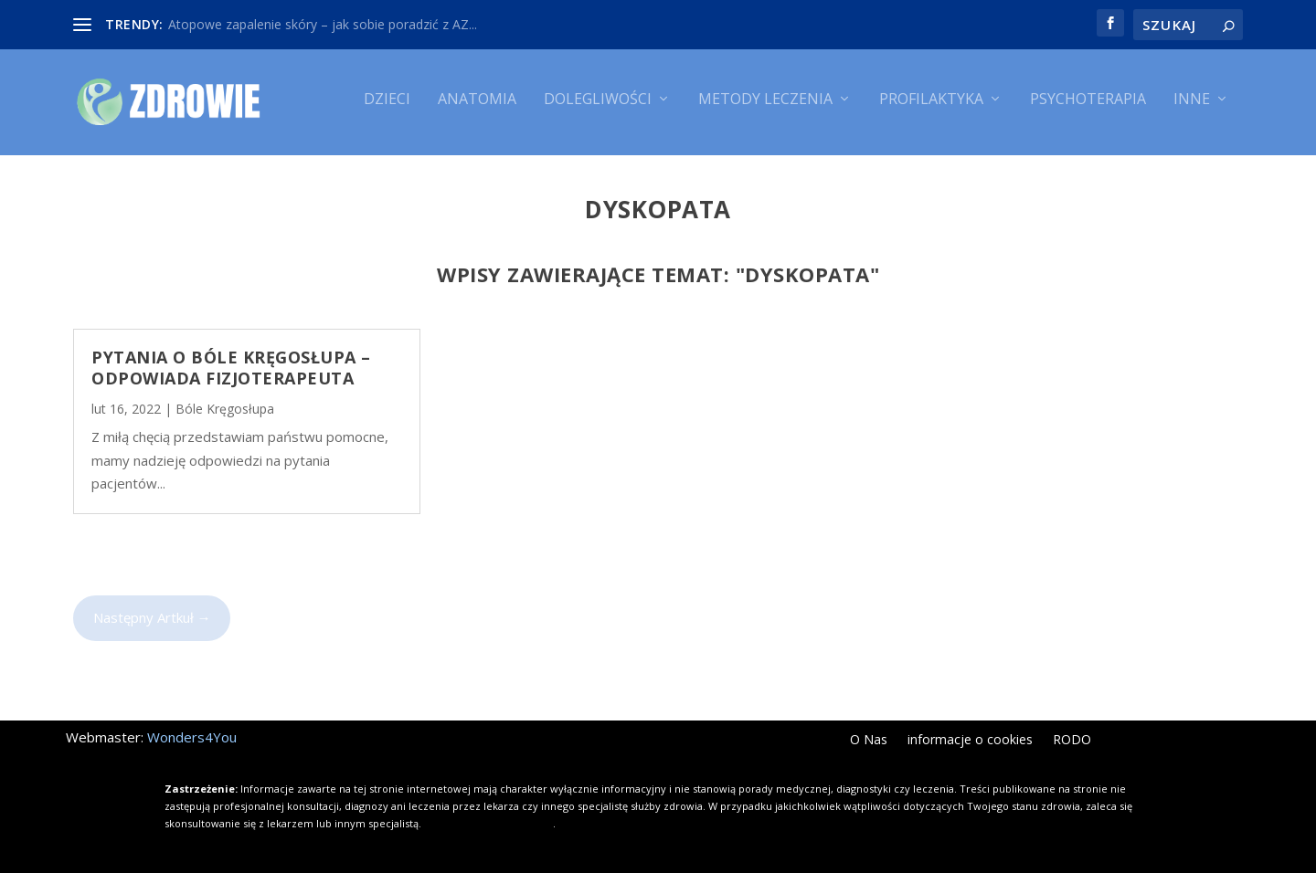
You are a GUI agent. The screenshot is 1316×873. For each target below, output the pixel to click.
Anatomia (477, 107)
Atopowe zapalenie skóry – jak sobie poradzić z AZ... (322, 24)
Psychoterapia (1088, 107)
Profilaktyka (931, 107)
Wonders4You (192, 733)
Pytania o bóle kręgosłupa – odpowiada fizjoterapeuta (231, 363)
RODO (1072, 737)
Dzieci (387, 107)
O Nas (868, 737)
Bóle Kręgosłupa (224, 406)
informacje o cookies (970, 737)
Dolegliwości (598, 107)
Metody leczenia (765, 107)
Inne (1191, 107)
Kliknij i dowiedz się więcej (488, 819)
